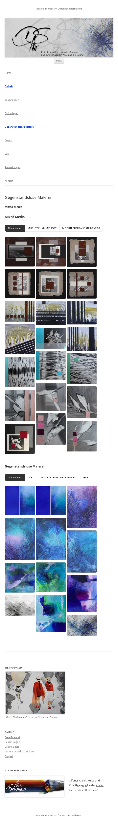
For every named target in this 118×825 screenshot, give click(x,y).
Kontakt (39, 8)
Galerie (9, 86)
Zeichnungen (12, 99)
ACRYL (31, 477)
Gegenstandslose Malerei (20, 126)
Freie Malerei (12, 737)
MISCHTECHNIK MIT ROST (42, 228)
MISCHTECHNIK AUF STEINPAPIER (81, 228)
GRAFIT (86, 477)
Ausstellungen (12, 167)
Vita (7, 154)
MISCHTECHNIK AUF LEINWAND (58, 477)
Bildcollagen (11, 113)
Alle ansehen (15, 228)
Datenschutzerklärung (70, 8)
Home (8, 72)
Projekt (8, 140)
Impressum (51, 8)
